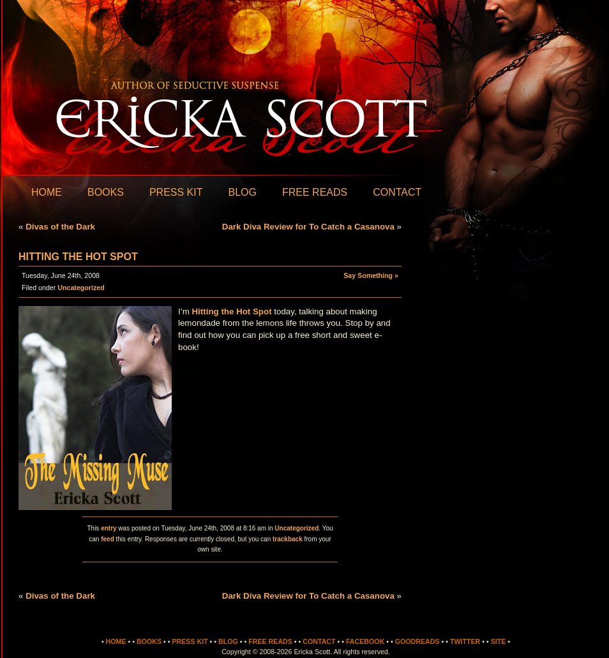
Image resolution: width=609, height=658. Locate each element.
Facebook (365, 641)
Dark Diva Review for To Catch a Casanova (308, 226)
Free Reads (314, 192)
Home (46, 192)
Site (498, 641)
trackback (288, 539)
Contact (397, 192)
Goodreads (417, 641)
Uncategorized (80, 287)
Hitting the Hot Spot (78, 256)
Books (105, 192)
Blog (242, 192)
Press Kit (176, 192)
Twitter (465, 641)
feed (107, 539)
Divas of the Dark (60, 226)
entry (108, 528)
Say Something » (370, 275)
